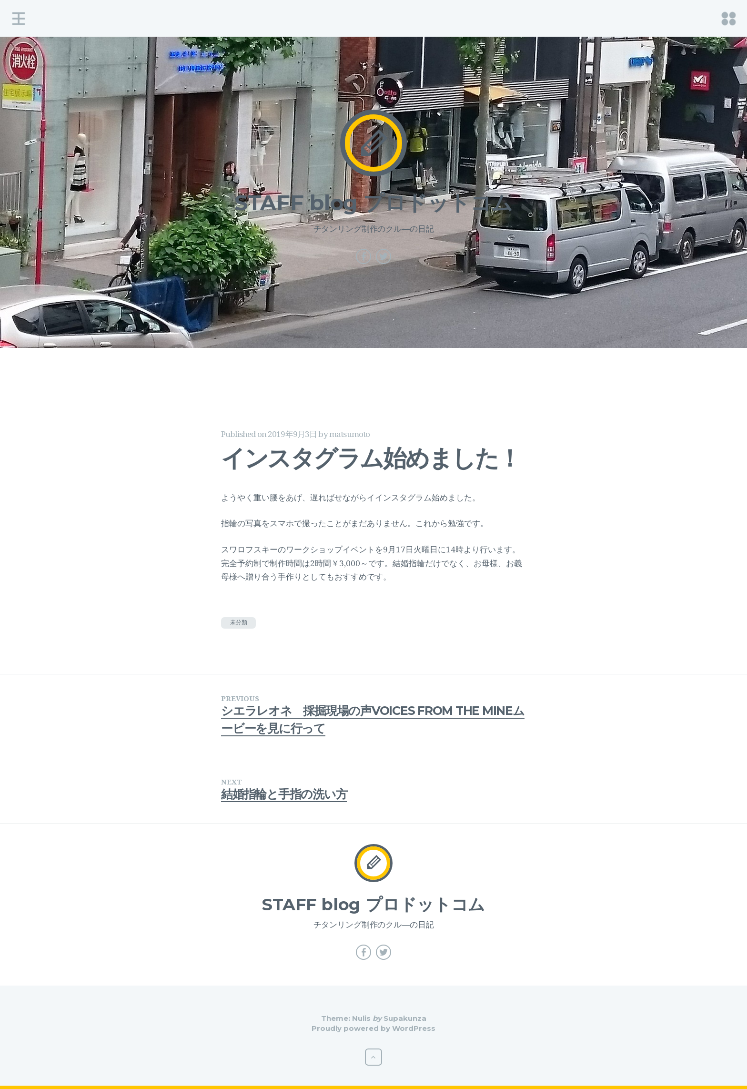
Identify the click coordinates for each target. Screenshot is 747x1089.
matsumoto (349, 433)
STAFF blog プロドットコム (373, 202)
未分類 (238, 622)
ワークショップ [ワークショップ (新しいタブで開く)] (314, 549)
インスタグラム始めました (423, 497)
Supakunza (405, 1018)
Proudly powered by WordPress (373, 1028)
